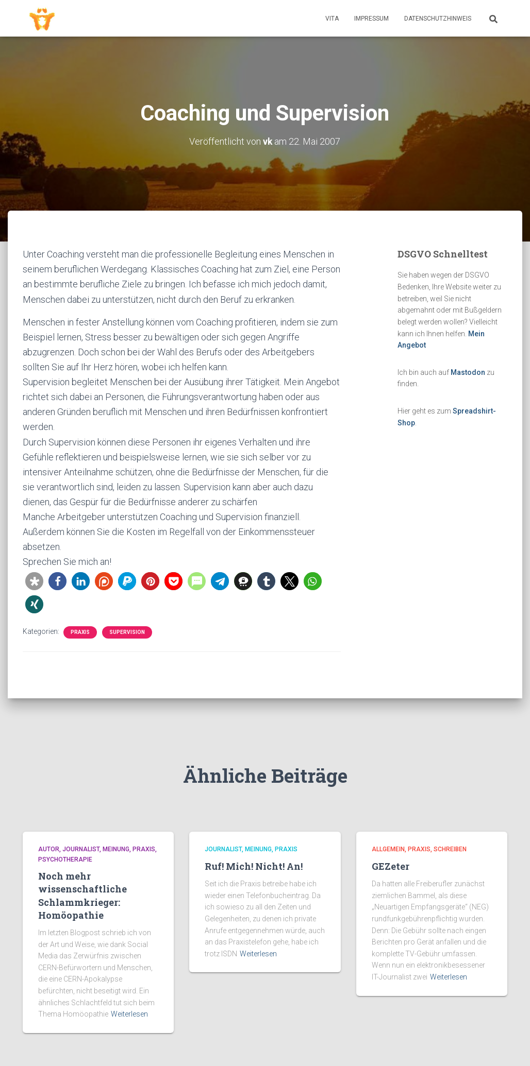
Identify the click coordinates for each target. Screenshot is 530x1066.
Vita (332, 18)
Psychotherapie (65, 859)
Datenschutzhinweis (437, 18)
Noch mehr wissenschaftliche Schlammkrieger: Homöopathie (82, 895)
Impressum (371, 18)
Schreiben (450, 849)
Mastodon (468, 372)
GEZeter (390, 865)
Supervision (127, 631)
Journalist (81, 849)
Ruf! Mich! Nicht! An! (254, 865)
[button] (34, 581)
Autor (48, 849)
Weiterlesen (129, 1014)
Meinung (116, 849)
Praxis (80, 631)
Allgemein (388, 849)
